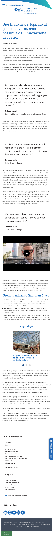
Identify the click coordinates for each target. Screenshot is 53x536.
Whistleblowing (10, 463)
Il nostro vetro (9, 487)
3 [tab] (30, 365)
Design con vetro (10, 480)
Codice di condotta (11, 454)
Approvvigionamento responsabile (16, 458)
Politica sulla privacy (11, 451)
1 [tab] (23, 365)
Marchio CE (8, 461)
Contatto (8, 443)
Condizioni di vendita (11, 467)
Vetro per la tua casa (11, 485)
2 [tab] (26, 365)
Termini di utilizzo (10, 449)
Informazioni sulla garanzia (13, 456)
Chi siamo (8, 445)
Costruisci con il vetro (12, 482)
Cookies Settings (6, 533)
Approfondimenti (10, 489)
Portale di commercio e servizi (17, 495)
